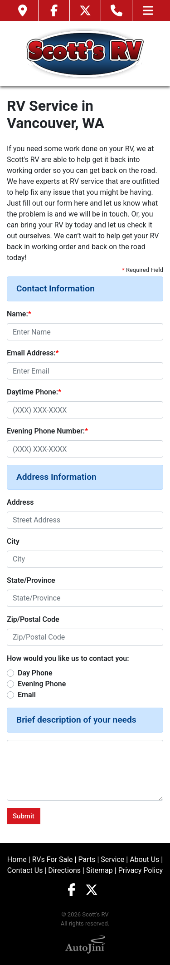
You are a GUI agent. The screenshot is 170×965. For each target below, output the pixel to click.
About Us (144, 859)
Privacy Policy (140, 870)
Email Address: (33, 353)
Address (20, 502)
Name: (19, 314)
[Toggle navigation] (147, 10)
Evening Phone (42, 683)
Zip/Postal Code (33, 619)
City (13, 541)
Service (112, 859)
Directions (64, 870)
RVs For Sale (52, 859)
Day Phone (35, 673)
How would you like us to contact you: (68, 658)
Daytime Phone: (34, 392)
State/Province (31, 580)
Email (27, 694)
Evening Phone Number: (47, 431)
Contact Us (25, 870)
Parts (86, 859)
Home (17, 859)
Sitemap (99, 870)
